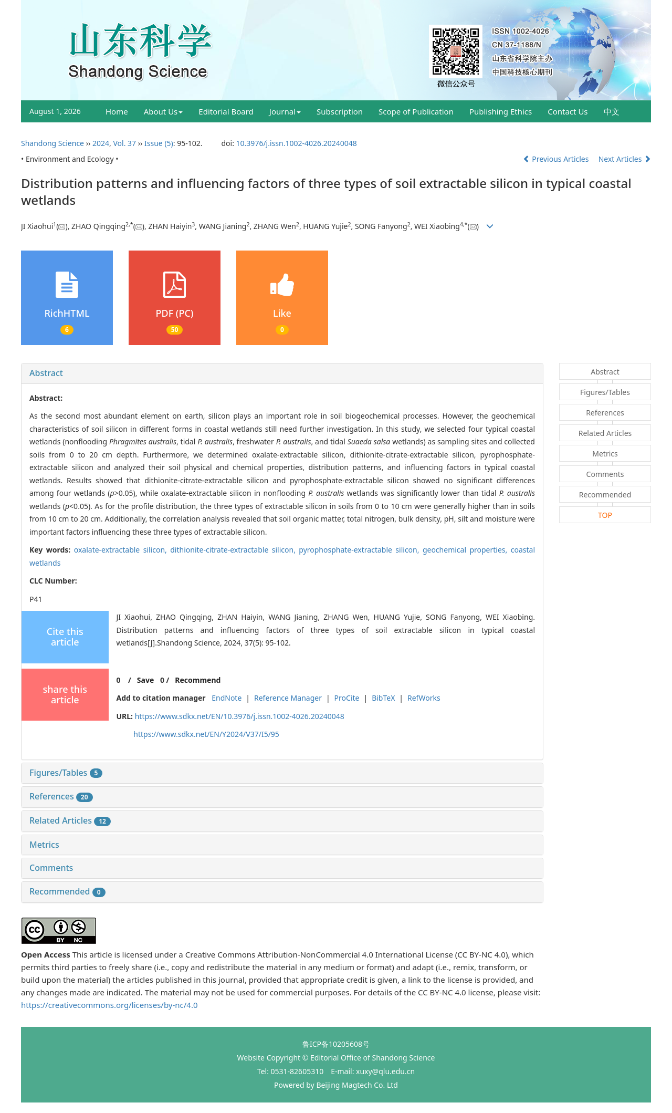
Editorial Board (226, 111)
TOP (605, 515)
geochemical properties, (467, 550)
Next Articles (624, 159)
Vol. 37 (124, 143)
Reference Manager (288, 698)
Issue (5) (158, 143)
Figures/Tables (65, 772)
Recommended (67, 891)
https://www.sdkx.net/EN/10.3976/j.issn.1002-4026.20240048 (239, 716)
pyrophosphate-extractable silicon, (361, 550)
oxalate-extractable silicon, (122, 550)
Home (117, 111)
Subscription (340, 111)
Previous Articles (557, 159)
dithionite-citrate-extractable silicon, (234, 550)
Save (145, 680)
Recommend (197, 680)
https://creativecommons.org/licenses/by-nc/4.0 (109, 1005)
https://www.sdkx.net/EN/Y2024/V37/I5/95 (206, 734)
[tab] (282, 373)
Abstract (46, 373)
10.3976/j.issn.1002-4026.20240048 (296, 143)
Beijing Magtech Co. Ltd (357, 1085)
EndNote (227, 698)
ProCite (347, 698)
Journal (285, 111)
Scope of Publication (416, 111)
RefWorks (423, 698)
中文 (612, 111)
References (61, 796)
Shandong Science (52, 143)
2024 (100, 143)
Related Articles (70, 820)
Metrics (44, 844)
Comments (51, 867)
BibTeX (383, 698)
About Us (163, 111)
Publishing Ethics (500, 111)
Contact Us (567, 111)
